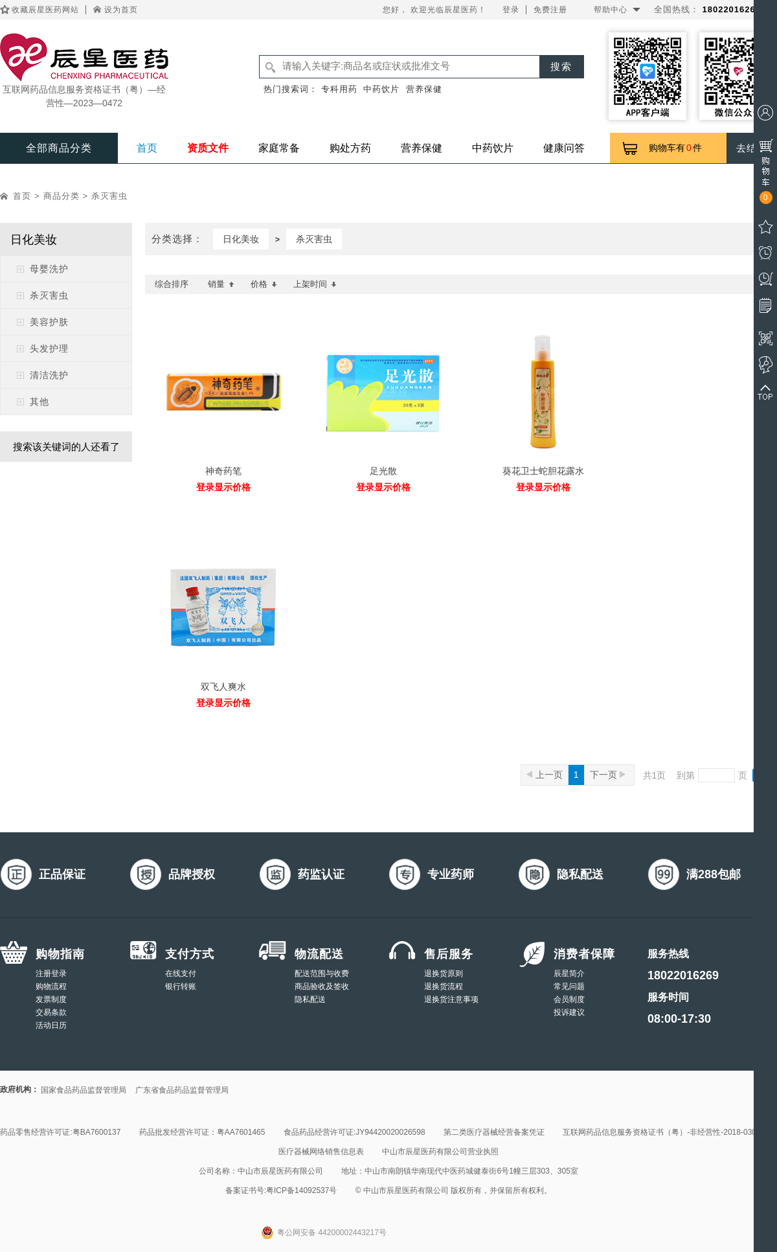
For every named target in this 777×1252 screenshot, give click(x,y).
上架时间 (315, 284)
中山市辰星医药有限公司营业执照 (440, 1151)
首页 (147, 148)
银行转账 (180, 986)
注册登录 (51, 973)
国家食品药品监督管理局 (83, 1090)
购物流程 (51, 986)
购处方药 (350, 148)
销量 (221, 284)
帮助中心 (610, 9)
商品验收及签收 (322, 986)
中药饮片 (381, 89)
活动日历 (51, 1025)
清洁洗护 (49, 375)
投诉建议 (569, 1012)
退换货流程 (443, 986)
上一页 (544, 774)
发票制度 (51, 999)
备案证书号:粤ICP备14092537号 (281, 1190)
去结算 (751, 148)
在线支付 (180, 973)
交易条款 (51, 1012)
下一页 (607, 774)
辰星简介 (569, 973)
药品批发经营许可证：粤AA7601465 (202, 1132)
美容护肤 (49, 322)
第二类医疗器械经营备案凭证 (494, 1132)
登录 (510, 9)
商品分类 (61, 196)
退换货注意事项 (451, 999)
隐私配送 (310, 999)
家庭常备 (279, 148)
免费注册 (550, 9)
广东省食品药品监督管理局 (182, 1090)
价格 (264, 284)
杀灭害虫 (109, 196)
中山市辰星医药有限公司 (280, 1171)
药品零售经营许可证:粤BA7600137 (60, 1132)
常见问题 (569, 986)
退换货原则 (443, 973)
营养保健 (424, 89)
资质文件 (208, 148)
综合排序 (171, 284)
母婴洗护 (49, 269)
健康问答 (564, 148)
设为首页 (121, 9)
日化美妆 (241, 239)
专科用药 (339, 89)
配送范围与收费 (322, 973)
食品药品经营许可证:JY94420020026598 (354, 1132)
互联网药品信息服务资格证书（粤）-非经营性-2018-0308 (661, 1132)
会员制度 (569, 999)
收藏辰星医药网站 (45, 9)
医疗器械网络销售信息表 (321, 1151)
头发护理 (49, 348)
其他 (39, 401)
